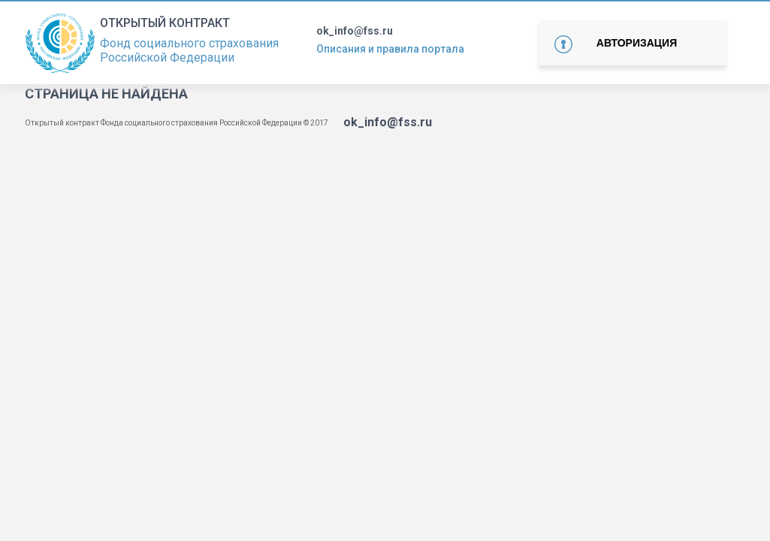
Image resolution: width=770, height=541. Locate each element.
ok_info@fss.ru (354, 31)
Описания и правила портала (390, 49)
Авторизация (636, 43)
